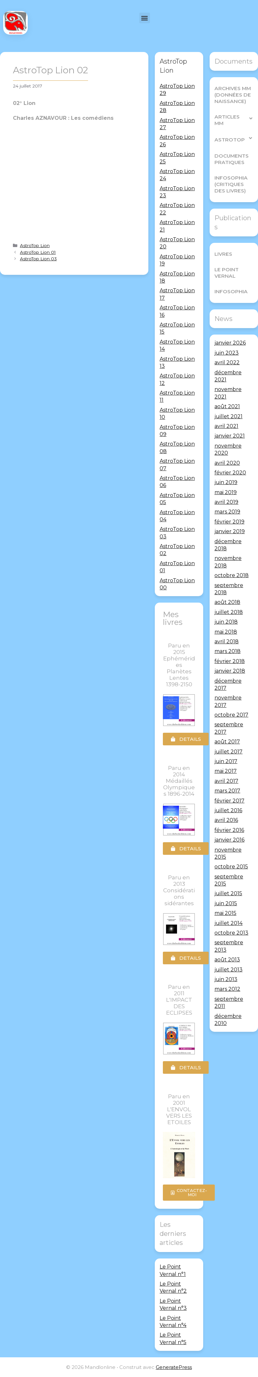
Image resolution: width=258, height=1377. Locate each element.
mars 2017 (227, 791)
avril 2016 (226, 820)
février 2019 (229, 521)
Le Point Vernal (226, 272)
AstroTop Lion (35, 245)
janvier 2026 (230, 343)
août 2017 (227, 742)
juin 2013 (225, 979)
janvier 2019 (229, 531)
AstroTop (233, 138)
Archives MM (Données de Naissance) (232, 94)
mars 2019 (227, 512)
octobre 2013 (231, 933)
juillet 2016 (228, 810)
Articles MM (233, 120)
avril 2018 (226, 641)
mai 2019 (225, 492)
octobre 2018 (231, 575)
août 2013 (227, 960)
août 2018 (227, 602)
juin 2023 (226, 352)
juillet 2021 (228, 416)
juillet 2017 (228, 751)
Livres (223, 254)
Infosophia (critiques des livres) (230, 184)
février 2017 (229, 800)
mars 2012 (227, 989)
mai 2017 (225, 771)
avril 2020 (227, 463)
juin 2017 (225, 761)
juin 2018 (226, 622)
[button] (144, 18)
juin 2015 (225, 903)
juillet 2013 (228, 969)
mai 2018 (225, 631)
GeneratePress (174, 1367)
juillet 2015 (228, 893)
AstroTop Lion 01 (38, 252)
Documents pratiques (230, 159)
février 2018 (229, 661)
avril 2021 (226, 426)
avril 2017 (226, 781)
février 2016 (229, 830)
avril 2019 (226, 502)
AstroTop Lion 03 (38, 258)
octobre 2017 (231, 715)
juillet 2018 (228, 612)
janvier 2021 (229, 436)
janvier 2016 (229, 840)
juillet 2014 (228, 923)
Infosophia (230, 291)
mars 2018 (227, 651)
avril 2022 (227, 362)
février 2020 (230, 472)
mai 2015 (225, 913)
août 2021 (227, 406)
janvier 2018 (229, 671)
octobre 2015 (231, 867)
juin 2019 (225, 482)
